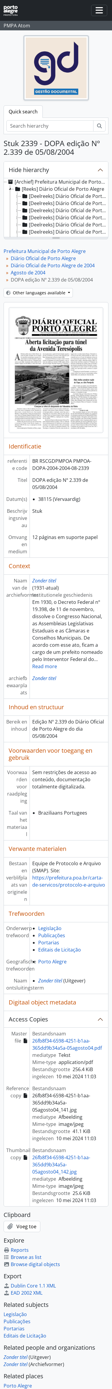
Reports (16, 1250)
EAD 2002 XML (23, 1293)
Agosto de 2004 (28, 272)
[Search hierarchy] (49, 126)
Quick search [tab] (23, 111)
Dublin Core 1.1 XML (30, 1285)
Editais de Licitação (59, 949)
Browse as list (23, 1257)
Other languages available (36, 293)
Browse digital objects (32, 1264)
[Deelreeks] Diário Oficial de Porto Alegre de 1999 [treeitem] (64, 224)
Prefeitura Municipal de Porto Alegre (45, 251)
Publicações (51, 935)
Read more (44, 666)
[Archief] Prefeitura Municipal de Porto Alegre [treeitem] (57, 181)
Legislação (50, 928)
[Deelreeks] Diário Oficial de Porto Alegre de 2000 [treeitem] (64, 231)
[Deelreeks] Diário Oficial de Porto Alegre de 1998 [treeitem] (64, 217)
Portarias (48, 942)
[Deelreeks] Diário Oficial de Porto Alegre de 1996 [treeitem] (64, 203)
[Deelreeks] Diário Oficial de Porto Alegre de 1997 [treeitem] (64, 210)
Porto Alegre (52, 961)
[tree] (56, 208)
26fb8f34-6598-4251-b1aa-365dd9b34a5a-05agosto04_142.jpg (61, 1164)
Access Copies (28, 1019)
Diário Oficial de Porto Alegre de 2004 (53, 265)
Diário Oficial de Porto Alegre (43, 258)
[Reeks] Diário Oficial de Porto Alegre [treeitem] (59, 189)
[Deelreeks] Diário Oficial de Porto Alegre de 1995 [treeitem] (64, 196)
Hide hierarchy (29, 170)
